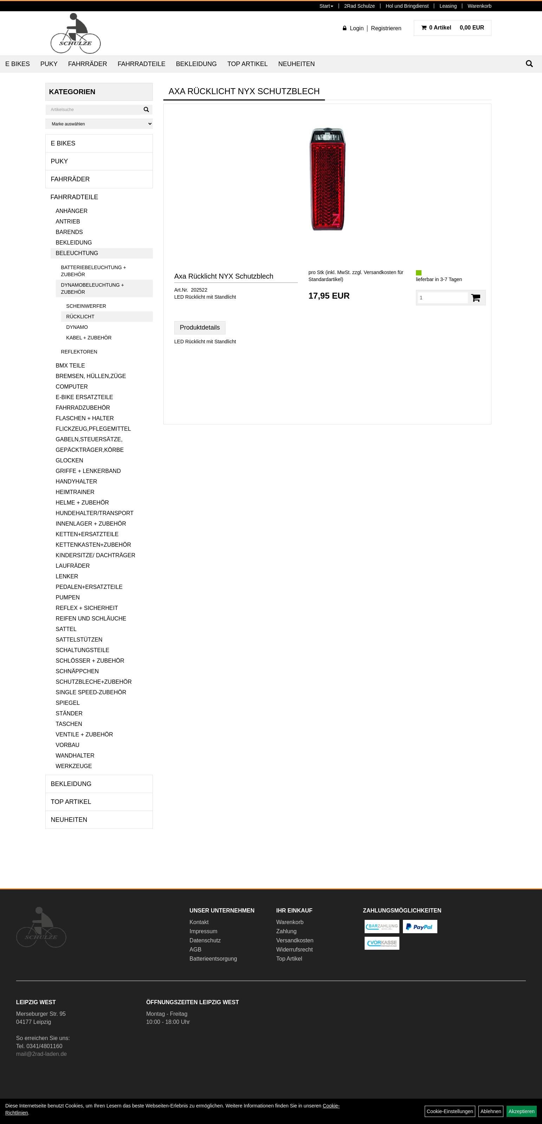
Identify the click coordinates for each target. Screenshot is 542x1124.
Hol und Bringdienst (407, 6)
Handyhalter (76, 482)
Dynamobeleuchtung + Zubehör (92, 288)
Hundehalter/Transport (95, 513)
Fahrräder (87, 63)
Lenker (67, 576)
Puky (49, 63)
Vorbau (68, 745)
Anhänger (72, 211)
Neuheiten (296, 63)
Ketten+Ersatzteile (87, 534)
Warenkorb (479, 6)
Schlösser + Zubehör (90, 661)
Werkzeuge (74, 766)
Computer (72, 387)
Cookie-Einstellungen (450, 1111)
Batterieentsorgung (213, 959)
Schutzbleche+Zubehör (94, 682)
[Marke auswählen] (99, 124)
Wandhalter (75, 756)
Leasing (448, 6)
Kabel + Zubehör (89, 337)
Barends (69, 232)
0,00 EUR (452, 28)
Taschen (69, 724)
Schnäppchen (77, 671)
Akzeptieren (522, 1111)
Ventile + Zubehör (84, 735)
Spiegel (68, 703)
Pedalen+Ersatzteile (89, 587)
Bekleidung (196, 63)
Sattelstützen (79, 640)
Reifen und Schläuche (91, 619)
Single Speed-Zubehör (91, 692)
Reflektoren (79, 352)
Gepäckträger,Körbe (90, 450)
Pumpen (68, 597)
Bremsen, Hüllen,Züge (91, 376)
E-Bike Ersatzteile (84, 397)
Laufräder (73, 566)
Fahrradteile (141, 63)
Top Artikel (247, 63)
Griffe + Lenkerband (88, 471)
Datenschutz (205, 940)
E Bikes (17, 63)
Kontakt (199, 922)
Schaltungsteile (83, 650)
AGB (196, 950)
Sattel (66, 629)
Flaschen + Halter (85, 418)
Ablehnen (491, 1111)
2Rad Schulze (359, 6)
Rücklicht (80, 316)
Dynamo (77, 327)
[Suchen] (146, 110)
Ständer (69, 713)
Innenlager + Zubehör (91, 524)
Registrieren (386, 28)
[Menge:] (443, 297)
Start (326, 6)
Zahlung (286, 931)
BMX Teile (70, 366)
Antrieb (68, 222)
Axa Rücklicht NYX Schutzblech (223, 276)
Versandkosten (294, 940)
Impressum (203, 931)
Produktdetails (200, 327)
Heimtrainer (75, 492)
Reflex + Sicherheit (87, 608)
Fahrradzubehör (83, 408)
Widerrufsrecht (294, 950)
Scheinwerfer (86, 306)
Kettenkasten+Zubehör (93, 545)
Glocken (69, 460)
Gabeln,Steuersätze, (89, 439)
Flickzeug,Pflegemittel (93, 429)
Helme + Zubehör (82, 503)
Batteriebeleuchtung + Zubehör (93, 271)
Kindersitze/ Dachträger (96, 555)
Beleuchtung (77, 253)
